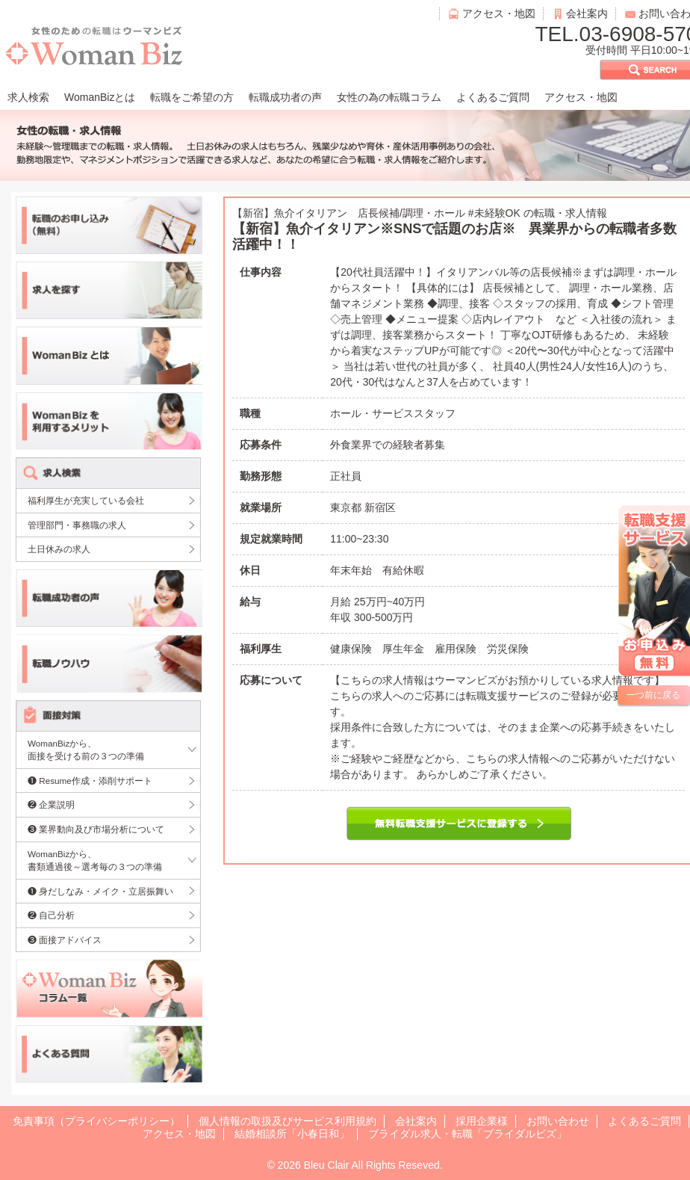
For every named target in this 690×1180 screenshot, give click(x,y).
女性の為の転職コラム (389, 97)
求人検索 (28, 97)
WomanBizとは (99, 97)
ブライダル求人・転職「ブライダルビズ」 (467, 1134)
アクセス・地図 (498, 13)
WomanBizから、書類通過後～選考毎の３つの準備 (95, 860)
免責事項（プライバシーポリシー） (96, 1121)
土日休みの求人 (59, 549)
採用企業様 (482, 1121)
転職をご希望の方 (192, 97)
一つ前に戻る (653, 695)
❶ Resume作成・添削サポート (90, 780)
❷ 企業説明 (51, 804)
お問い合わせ (557, 1121)
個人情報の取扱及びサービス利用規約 (287, 1121)
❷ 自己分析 (51, 915)
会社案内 (587, 13)
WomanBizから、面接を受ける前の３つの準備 (86, 750)
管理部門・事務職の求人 (77, 525)
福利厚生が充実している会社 (86, 500)
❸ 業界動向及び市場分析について (96, 829)
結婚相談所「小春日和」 (291, 1134)
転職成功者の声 (285, 97)
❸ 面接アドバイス (65, 940)
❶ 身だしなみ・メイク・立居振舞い (100, 891)
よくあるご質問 (492, 97)
